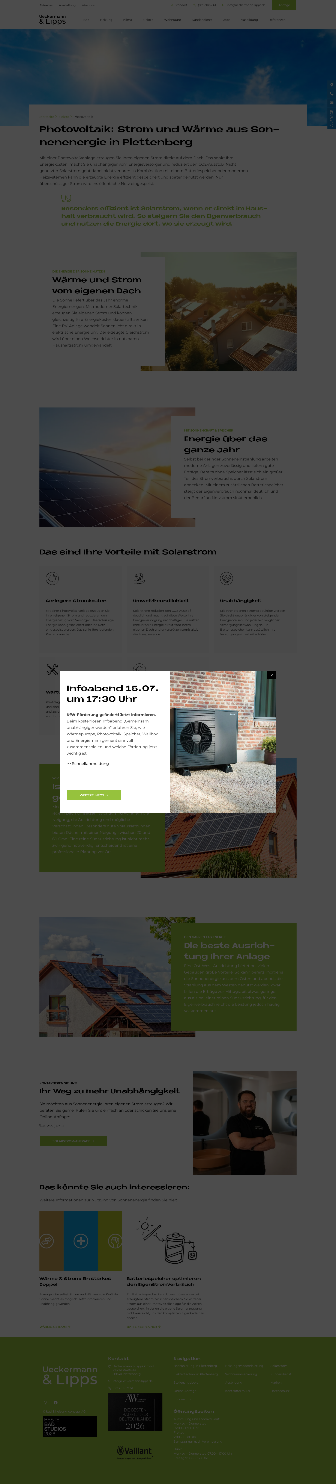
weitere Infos (92, 795)
